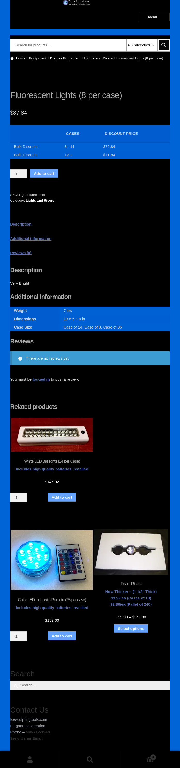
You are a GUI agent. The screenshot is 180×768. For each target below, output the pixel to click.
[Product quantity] (18, 174)
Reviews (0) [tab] (21, 253)
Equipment (37, 58)
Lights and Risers (98, 58)
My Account (30, 759)
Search (90, 759)
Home (20, 58)
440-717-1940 (38, 732)
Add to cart (44, 173)
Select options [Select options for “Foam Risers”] (131, 628)
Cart (138, 756)
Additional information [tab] (30, 238)
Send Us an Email (26, 738)
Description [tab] (21, 224)
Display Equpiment (65, 58)
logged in (41, 379)
